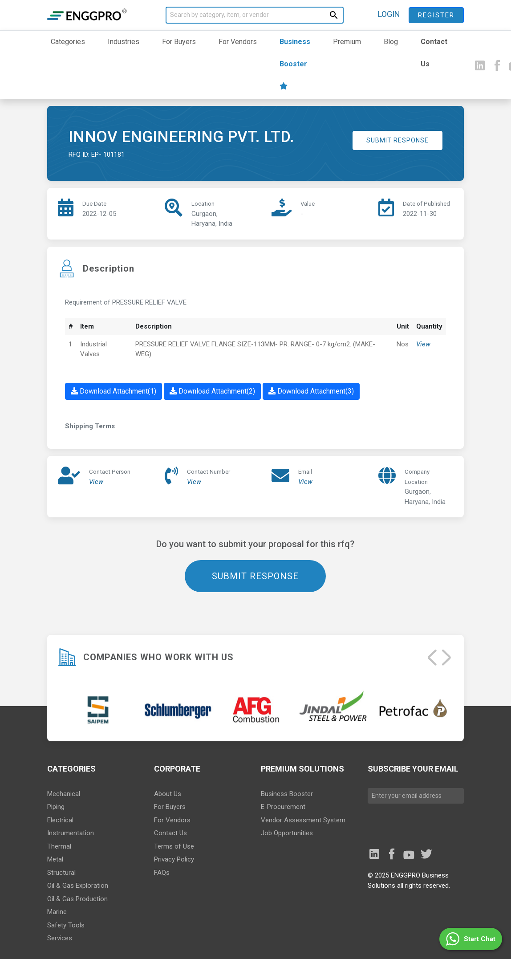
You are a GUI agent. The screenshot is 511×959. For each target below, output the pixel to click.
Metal (55, 859)
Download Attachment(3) (311, 391)
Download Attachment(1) (113, 391)
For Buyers (179, 41)
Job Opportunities (287, 833)
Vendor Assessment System (303, 820)
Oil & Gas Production (77, 899)
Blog (391, 41)
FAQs (162, 873)
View (423, 344)
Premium (347, 41)
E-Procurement (283, 807)
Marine (57, 912)
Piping (56, 807)
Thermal (59, 846)
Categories (68, 41)
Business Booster (295, 63)
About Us (167, 794)
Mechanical (63, 794)
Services (59, 938)
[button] (470, 939)
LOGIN (389, 14)
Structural (61, 873)
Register (436, 15)
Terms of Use (174, 846)
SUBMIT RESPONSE (397, 140)
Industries (123, 41)
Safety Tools (66, 925)
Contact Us (434, 52)
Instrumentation (70, 833)
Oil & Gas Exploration (77, 886)
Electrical (60, 820)
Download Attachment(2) (212, 391)
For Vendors (238, 41)
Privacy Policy (174, 859)
